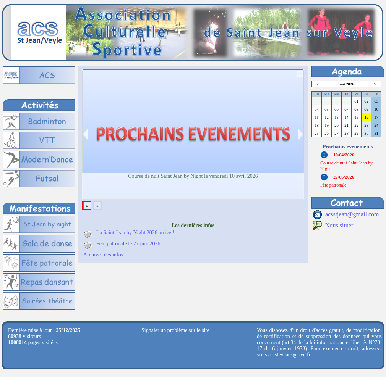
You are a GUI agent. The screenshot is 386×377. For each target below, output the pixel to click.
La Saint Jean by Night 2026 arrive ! (135, 232)
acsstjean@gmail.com (352, 214)
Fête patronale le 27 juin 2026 (128, 243)
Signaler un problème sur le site (175, 330)
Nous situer (339, 225)
